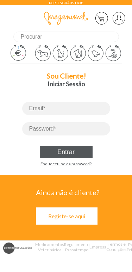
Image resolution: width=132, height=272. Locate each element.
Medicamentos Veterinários (49, 247)
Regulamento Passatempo (76, 247)
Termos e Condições (116, 246)
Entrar (66, 151)
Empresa (97, 247)
